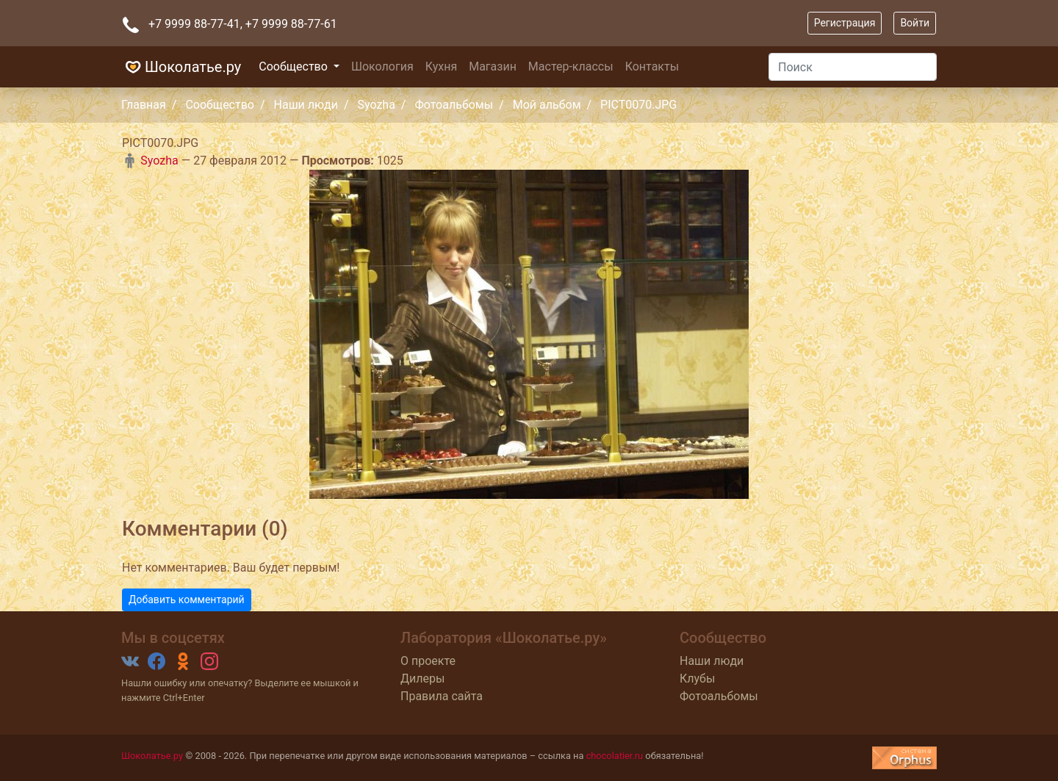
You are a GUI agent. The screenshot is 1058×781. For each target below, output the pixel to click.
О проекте (428, 661)
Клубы (697, 678)
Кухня (441, 66)
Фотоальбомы (453, 105)
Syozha (376, 105)
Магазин (493, 66)
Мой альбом (547, 105)
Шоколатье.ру (181, 67)
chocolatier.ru (615, 755)
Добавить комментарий (187, 599)
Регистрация (845, 23)
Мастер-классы (570, 66)
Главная (143, 105)
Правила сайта (441, 696)
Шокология (382, 66)
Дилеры (422, 678)
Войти (914, 23)
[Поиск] (853, 67)
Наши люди (306, 105)
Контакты (652, 66)
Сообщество (295, 66)
